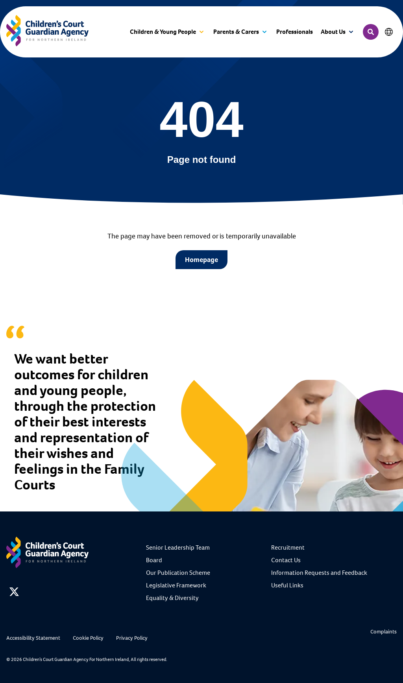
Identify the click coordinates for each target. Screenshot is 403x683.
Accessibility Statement (33, 638)
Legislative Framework (176, 585)
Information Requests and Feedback (319, 573)
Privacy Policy (132, 638)
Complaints (383, 631)
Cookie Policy (88, 638)
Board (154, 560)
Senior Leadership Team (178, 547)
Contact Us (286, 560)
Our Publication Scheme (178, 573)
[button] (167, 32)
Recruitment (288, 547)
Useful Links (287, 585)
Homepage (201, 259)
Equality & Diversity (172, 598)
